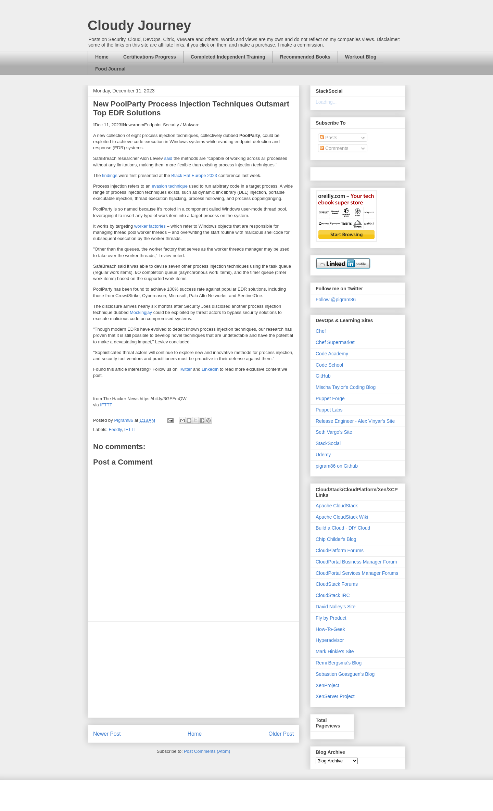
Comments (334, 148)
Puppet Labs (329, 410)
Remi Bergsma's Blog (339, 663)
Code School (329, 365)
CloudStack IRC (333, 595)
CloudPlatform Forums (340, 550)
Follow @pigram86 (336, 299)
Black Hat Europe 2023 (194, 175)
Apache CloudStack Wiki (342, 517)
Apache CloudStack (337, 505)
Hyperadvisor (330, 640)
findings (109, 175)
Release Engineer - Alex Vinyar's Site (355, 421)
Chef (321, 331)
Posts (328, 137)
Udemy (323, 454)
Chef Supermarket (335, 342)
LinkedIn (210, 369)
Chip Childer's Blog (336, 539)
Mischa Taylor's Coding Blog (346, 387)
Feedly (115, 429)
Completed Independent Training (228, 57)
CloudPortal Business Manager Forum (356, 562)
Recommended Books (305, 57)
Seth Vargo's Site (334, 432)
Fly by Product (331, 618)
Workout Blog (361, 57)
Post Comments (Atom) (207, 751)
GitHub (323, 376)
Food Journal (110, 69)
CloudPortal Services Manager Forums (357, 573)
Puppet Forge (330, 398)
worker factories (150, 226)
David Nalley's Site (335, 606)
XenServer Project (335, 696)
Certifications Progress (149, 57)
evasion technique (170, 186)
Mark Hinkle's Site (335, 651)
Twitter (185, 369)
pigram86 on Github (337, 466)
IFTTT (106, 404)
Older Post (281, 734)
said (168, 158)
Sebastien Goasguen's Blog (345, 674)
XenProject (327, 685)
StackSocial (328, 443)
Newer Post (107, 734)
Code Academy (332, 353)
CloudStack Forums (337, 584)
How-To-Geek (330, 629)
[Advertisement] (193, 669)
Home (102, 57)
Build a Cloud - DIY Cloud (343, 528)
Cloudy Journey (139, 25)
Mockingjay (141, 312)
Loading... (326, 102)
